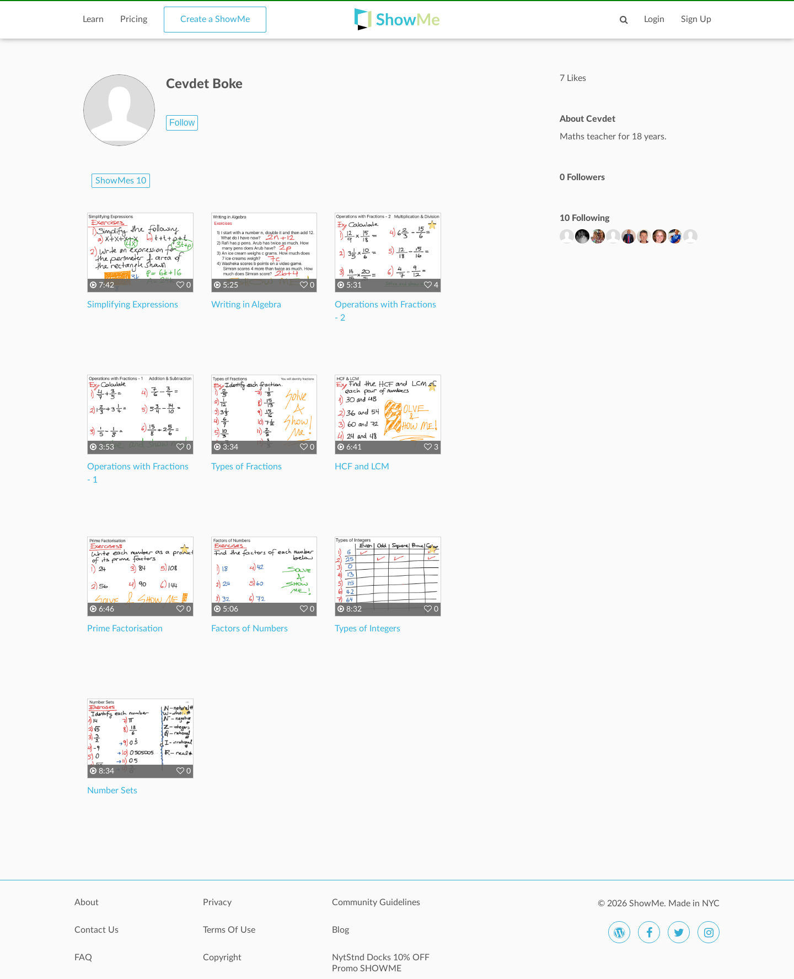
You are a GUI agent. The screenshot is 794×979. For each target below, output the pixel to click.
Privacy (217, 902)
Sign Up (696, 19)
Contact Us (96, 930)
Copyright (222, 957)
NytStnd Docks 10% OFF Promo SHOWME (381, 963)
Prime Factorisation (125, 628)
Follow (182, 122)
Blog (340, 930)
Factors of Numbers (249, 628)
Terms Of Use (229, 930)
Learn (93, 19)
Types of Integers (367, 628)
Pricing (133, 19)
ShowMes (120, 180)
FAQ (83, 957)
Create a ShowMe (215, 19)
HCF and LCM (362, 466)
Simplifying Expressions (132, 304)
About (86, 902)
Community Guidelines (376, 902)
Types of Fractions (246, 466)
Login (654, 19)
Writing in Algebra (246, 304)
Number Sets (112, 790)
